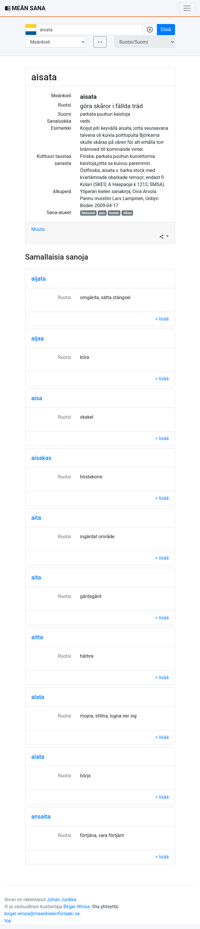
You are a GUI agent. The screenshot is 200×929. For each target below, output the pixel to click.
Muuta (38, 229)
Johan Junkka (61, 899)
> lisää (162, 319)
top (7, 920)
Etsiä (166, 29)
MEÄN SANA (25, 8)
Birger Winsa (76, 906)
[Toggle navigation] (187, 8)
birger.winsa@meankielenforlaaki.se (42, 913)
